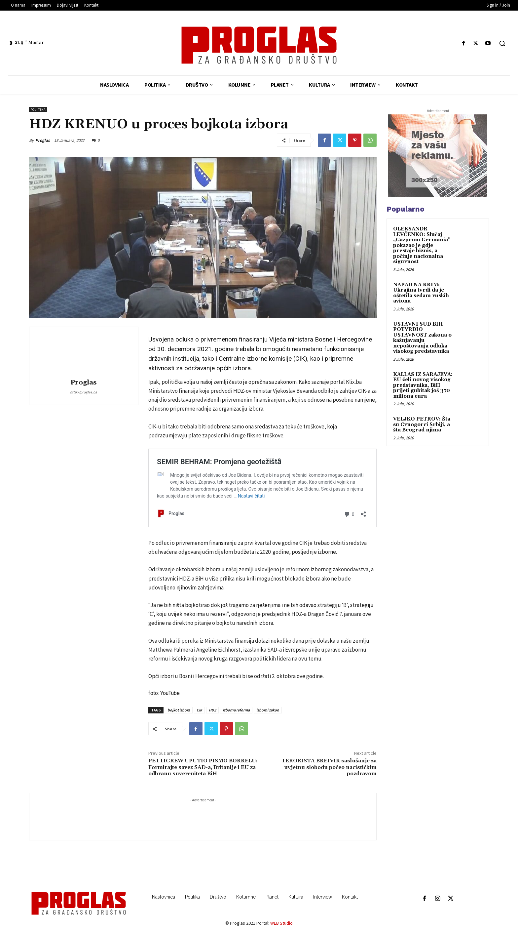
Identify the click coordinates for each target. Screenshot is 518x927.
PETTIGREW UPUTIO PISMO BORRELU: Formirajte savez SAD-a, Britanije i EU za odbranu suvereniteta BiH (203, 767)
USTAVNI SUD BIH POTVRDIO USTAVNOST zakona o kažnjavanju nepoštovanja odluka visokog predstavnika (422, 338)
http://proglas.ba (83, 392)
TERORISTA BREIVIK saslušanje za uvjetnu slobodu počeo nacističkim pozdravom (329, 767)
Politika (38, 109)
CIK (199, 709)
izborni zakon (267, 709)
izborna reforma (236, 709)
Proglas (42, 140)
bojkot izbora (178, 709)
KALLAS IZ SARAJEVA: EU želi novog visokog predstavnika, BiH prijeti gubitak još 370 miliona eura (423, 385)
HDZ (212, 709)
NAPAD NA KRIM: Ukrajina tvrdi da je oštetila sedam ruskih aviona (421, 293)
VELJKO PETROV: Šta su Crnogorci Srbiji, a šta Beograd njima (421, 424)
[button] (502, 43)
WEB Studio (281, 923)
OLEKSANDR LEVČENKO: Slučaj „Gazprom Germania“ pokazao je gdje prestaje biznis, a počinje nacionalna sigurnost (422, 245)
